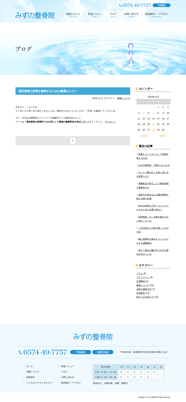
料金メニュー (67, 366)
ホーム (29, 366)
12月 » (163, 135)
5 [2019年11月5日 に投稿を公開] (143, 113)
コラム (139, 273)
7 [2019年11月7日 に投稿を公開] (153, 113)
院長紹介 (30, 377)
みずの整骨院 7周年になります (154, 165)
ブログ (64, 371)
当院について (32, 371)
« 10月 (144, 135)
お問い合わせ (67, 377)
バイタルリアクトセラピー (39, 382)
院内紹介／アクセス (71, 382)
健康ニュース (123, 98)
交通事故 (140, 281)
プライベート (142, 277)
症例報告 (140, 293)
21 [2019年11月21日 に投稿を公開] (153, 124)
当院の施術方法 (144, 289)
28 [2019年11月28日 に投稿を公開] (153, 130)
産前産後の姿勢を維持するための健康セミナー (48, 91)
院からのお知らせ (145, 297)
